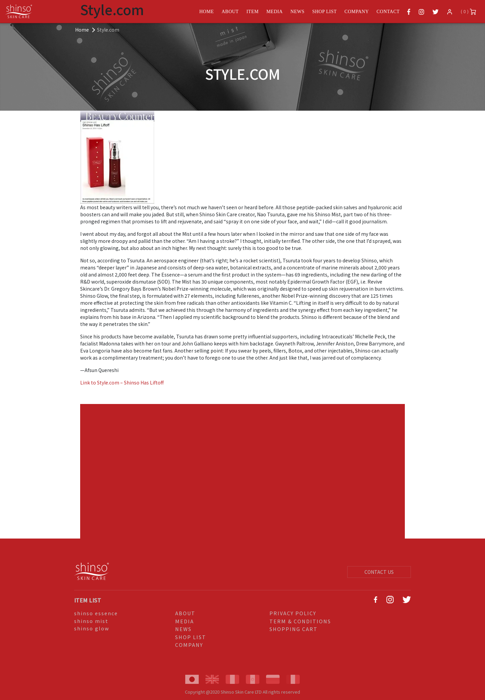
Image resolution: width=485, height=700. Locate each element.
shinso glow (91, 628)
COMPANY (189, 644)
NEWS (183, 628)
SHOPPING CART (293, 628)
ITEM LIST (87, 600)
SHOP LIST (190, 636)
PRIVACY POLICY (292, 613)
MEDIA (184, 621)
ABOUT (185, 613)
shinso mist (91, 620)
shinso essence (96, 613)
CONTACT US (379, 571)
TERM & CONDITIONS (300, 621)
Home (82, 29)
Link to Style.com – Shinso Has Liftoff (122, 382)
